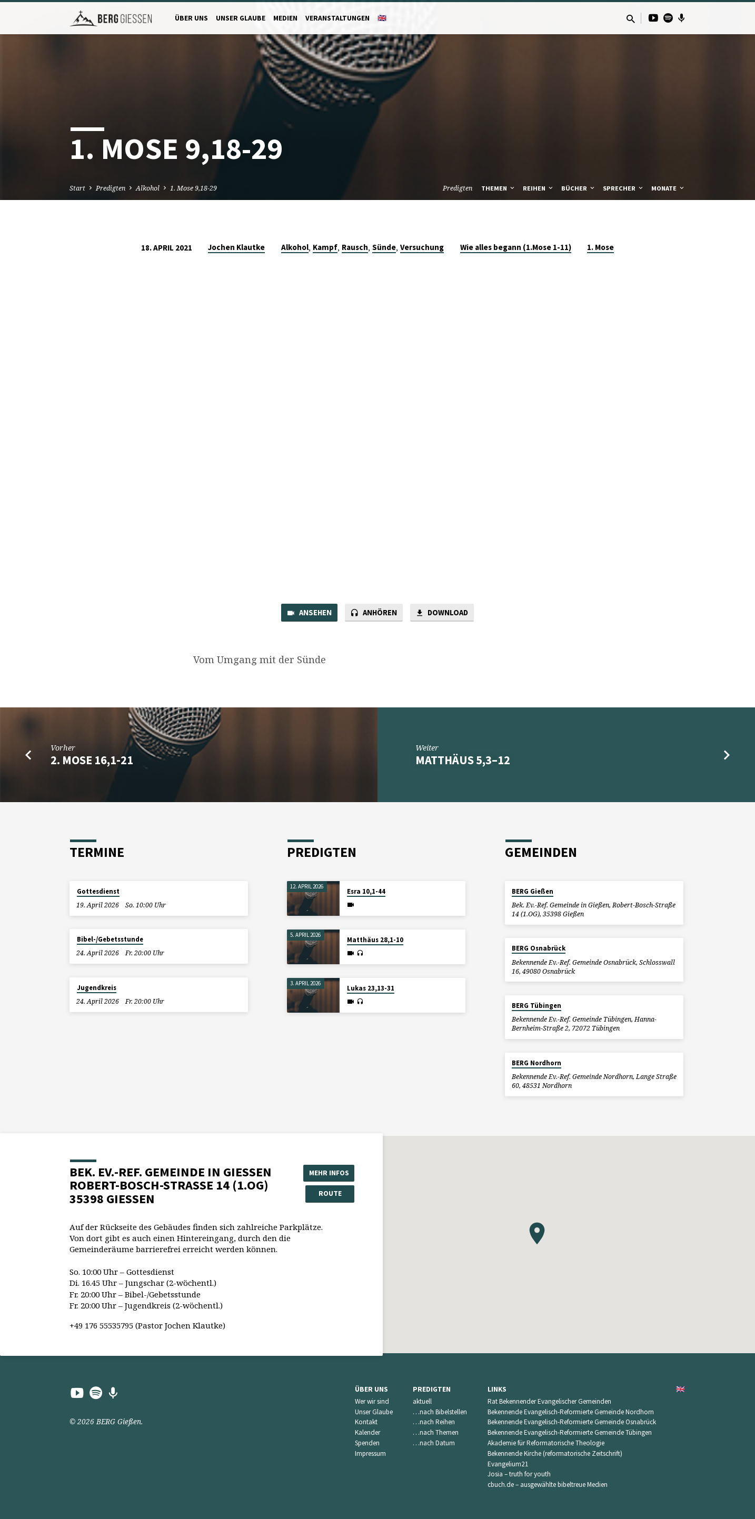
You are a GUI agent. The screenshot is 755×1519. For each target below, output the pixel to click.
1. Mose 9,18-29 (193, 188)
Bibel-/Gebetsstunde (110, 939)
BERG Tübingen (536, 1005)
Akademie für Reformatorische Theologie (546, 1442)
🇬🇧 (382, 18)
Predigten (110, 188)
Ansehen (309, 613)
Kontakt (366, 1422)
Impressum (370, 1453)
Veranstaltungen (337, 18)
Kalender (367, 1432)
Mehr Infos (328, 1172)
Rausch (355, 247)
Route (328, 1193)
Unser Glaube (240, 18)
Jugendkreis (96, 987)
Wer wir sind (372, 1401)
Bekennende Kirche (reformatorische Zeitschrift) (555, 1453)
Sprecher (623, 188)
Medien (285, 18)
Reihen (538, 188)
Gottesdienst (98, 891)
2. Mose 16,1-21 (92, 760)
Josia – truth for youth (519, 1474)
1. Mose (600, 247)
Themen (498, 188)
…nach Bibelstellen (440, 1411)
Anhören (374, 613)
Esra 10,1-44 (366, 891)
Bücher (578, 188)
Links (497, 1389)
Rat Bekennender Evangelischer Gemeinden (549, 1401)
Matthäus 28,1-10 (375, 939)
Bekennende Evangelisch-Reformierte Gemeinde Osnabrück (572, 1422)
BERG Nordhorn (536, 1062)
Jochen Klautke (236, 247)
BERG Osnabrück (538, 948)
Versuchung (422, 247)
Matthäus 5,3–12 (462, 760)
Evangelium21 (508, 1464)
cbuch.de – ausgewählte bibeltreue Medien (548, 1484)
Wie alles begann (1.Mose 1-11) (515, 247)
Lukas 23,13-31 (370, 988)
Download (442, 613)
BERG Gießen (532, 891)
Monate (668, 188)
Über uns (191, 18)
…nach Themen (436, 1432)
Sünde (384, 247)
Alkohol (148, 188)
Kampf (325, 247)
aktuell (422, 1401)
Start (77, 188)
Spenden (367, 1442)
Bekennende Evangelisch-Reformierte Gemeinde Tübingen (570, 1432)
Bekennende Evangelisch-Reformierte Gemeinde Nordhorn (571, 1411)
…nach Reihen (434, 1422)
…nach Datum (434, 1442)
